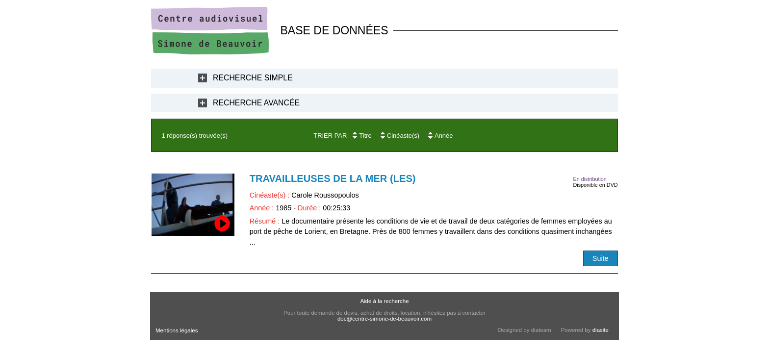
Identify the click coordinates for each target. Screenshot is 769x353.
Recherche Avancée (256, 103)
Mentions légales (176, 330)
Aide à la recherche (384, 301)
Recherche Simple (253, 78)
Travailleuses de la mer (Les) (333, 178)
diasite (600, 330)
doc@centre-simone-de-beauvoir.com (384, 319)
